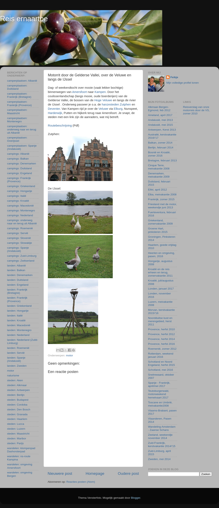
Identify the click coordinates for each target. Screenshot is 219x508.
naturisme (13, 375)
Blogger (135, 497)
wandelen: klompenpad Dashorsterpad (21, 450)
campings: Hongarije (19, 191)
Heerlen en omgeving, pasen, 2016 (161, 254)
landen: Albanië (16, 265)
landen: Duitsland (17, 279)
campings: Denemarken (21, 163)
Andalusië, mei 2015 (160, 124)
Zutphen (126, 104)
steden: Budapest (17, 399)
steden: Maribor (16, 438)
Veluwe (104, 108)
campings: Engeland (19, 173)
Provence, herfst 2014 (161, 339)
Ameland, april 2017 (160, 115)
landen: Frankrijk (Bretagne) (17, 291)
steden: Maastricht (18, 433)
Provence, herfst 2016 (161, 343)
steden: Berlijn (16, 394)
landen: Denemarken (19, 275)
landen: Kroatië (16, 320)
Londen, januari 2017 (161, 288)
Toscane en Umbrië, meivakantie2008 (160, 404)
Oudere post (128, 473)
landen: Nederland (18, 335)
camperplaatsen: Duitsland (17, 87)
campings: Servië (17, 233)
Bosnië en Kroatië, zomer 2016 (159, 154)
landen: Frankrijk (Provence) (17, 299)
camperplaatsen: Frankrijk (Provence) (19, 103)
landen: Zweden (17, 365)
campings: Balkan (18, 158)
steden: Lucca (15, 423)
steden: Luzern (16, 428)
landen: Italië (15, 315)
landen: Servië (16, 352)
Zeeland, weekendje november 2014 (160, 436)
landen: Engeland (17, 284)
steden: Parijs (15, 443)
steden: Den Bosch (18, 409)
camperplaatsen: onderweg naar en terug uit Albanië (21, 129)
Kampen (100, 92)
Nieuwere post (60, 473)
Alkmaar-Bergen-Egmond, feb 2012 (159, 108)
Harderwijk (55, 113)
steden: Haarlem (17, 419)
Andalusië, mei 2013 (160, 119)
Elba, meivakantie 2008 (162, 194)
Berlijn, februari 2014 (160, 147)
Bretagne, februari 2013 (162, 160)
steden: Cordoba (17, 404)
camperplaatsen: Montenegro (17, 120)
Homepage (95, 473)
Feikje (174, 77)
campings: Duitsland (19, 168)
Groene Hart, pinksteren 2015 (157, 230)
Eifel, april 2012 (157, 189)
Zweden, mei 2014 (159, 459)
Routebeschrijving (60, 125)
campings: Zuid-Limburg (21, 255)
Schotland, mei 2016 (160, 369)
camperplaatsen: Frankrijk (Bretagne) (19, 95)
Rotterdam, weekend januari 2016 (160, 355)
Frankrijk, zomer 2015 (161, 199)
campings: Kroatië (18, 200)
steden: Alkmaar (17, 385)
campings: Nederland (20, 215)
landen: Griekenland (19, 305)
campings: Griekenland (21, 186)
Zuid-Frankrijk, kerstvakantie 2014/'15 (161, 444)
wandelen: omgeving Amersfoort (19, 466)
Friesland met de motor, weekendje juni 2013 (162, 206)
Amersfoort (80, 92)
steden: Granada (17, 414)
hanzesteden (110, 104)
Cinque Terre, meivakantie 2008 (159, 167)
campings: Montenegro (21, 210)
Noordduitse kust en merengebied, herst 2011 (160, 321)
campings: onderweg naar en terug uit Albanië (22, 222)
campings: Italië (16, 195)
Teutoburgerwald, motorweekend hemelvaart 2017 (158, 394)
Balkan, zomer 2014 (160, 142)
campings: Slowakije (19, 242)
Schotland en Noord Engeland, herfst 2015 (161, 363)
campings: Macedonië (20, 205)
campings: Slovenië (19, 238)
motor (69, 355)
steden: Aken (15, 380)
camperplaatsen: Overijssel (17, 139)
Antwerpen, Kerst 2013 (162, 129)
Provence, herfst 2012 (161, 334)
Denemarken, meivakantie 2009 (159, 175)
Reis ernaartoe (24, 19)
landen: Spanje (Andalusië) (16, 359)
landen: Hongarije (18, 310)
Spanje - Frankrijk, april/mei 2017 (159, 384)
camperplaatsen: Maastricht (17, 111)
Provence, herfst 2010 (161, 329)
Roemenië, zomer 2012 (162, 348)
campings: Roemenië (20, 228)
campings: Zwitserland (20, 260)
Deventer (54, 108)
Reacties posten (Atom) (80, 481)
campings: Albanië (18, 153)
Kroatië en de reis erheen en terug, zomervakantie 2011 (160, 272)
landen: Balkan (16, 270)
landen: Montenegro (19, 330)
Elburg (118, 108)
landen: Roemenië (18, 347)
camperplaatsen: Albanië (22, 80)
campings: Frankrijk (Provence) (19, 180)
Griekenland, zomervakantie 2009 (160, 222)
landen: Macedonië (18, 325)
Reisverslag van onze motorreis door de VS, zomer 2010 (196, 110)
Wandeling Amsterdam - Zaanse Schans (161, 428)
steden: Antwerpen (18, 390)
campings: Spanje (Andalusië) (18, 249)
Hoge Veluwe (103, 100)
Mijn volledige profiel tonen (182, 82)
